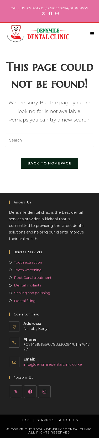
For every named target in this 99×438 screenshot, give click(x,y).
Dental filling (24, 301)
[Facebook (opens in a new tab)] (50, 13)
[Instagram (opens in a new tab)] (56, 13)
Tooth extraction (28, 262)
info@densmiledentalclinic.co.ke (52, 364)
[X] (16, 391)
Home (26, 420)
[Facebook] (30, 391)
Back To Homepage (49, 163)
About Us (68, 420)
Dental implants (27, 285)
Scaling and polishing (32, 293)
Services (45, 420)
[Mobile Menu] (92, 33)
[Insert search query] (49, 140)
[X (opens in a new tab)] (43, 13)
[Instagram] (44, 391)
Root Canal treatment (32, 277)
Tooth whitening (27, 270)
